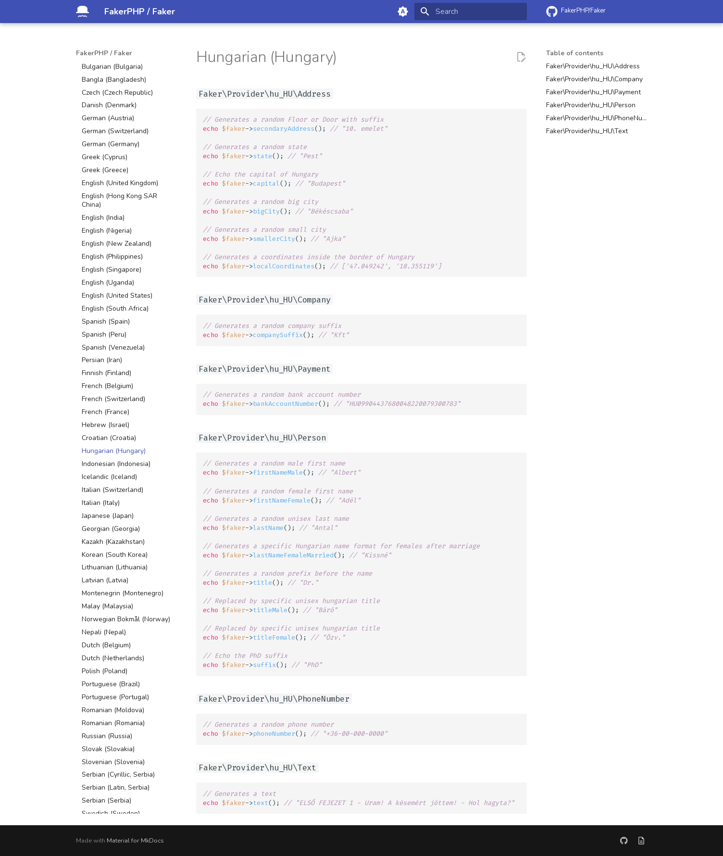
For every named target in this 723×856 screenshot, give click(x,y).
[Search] (470, 11)
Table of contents (574, 53)
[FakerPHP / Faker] (82, 11)
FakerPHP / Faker (104, 53)
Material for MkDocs (135, 840)
